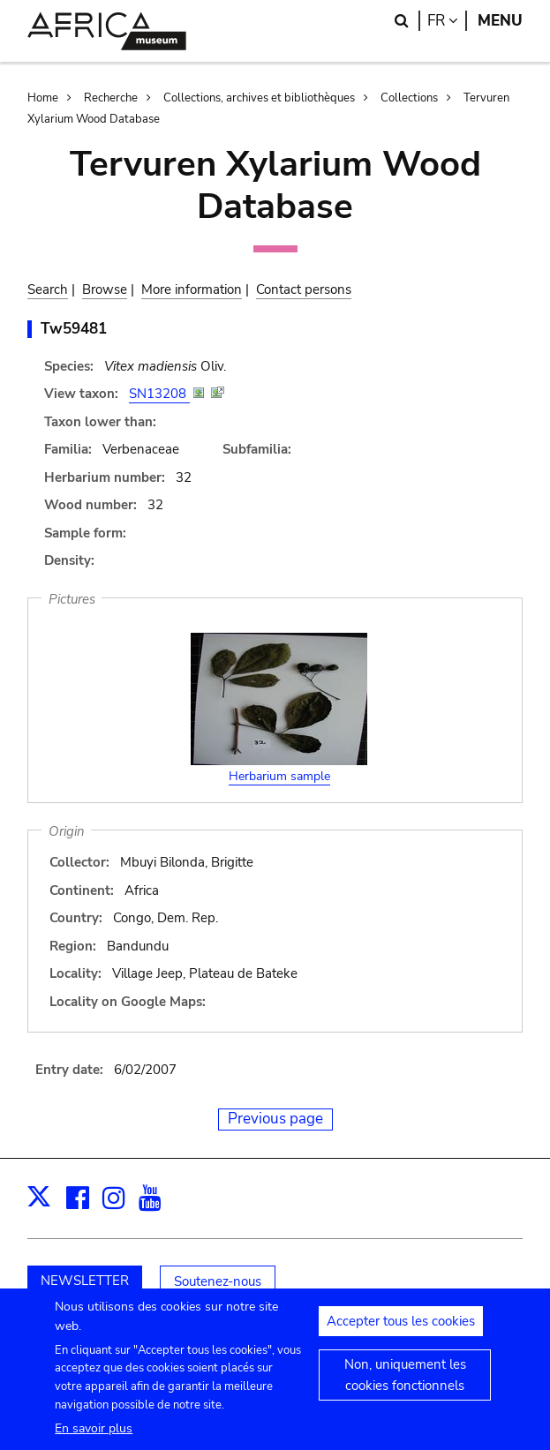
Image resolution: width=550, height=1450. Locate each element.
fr (447, 21)
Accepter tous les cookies (401, 1334)
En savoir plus (93, 1441)
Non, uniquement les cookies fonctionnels (405, 1388)
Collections (409, 98)
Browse (104, 289)
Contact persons (303, 289)
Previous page (275, 1118)
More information (191, 289)
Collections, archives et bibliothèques (259, 98)
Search (47, 289)
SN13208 (159, 393)
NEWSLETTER (85, 1280)
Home (42, 98)
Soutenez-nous (217, 1281)
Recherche (111, 98)
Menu (500, 21)
